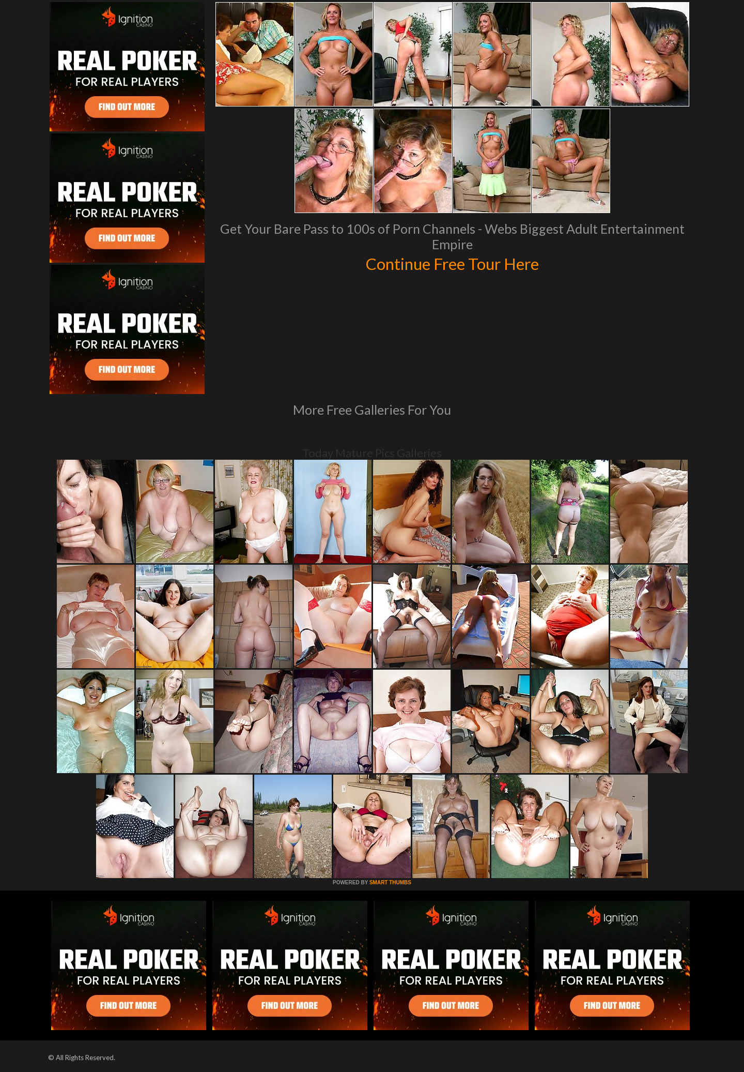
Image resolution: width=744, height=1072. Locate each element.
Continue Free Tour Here (452, 263)
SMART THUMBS (390, 882)
